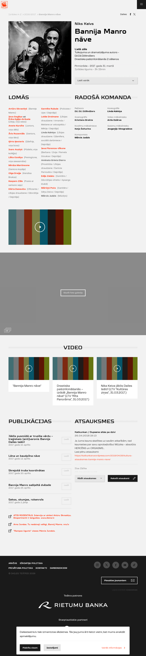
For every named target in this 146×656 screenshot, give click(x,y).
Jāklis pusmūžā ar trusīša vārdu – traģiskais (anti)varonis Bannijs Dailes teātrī (30, 439)
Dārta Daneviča (17, 189)
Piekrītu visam (30, 648)
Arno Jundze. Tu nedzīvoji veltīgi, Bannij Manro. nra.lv (41, 524)
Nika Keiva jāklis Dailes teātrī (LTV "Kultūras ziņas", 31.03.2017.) (116, 389)
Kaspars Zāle (15, 181)
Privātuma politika (20, 568)
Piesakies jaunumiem (119, 580)
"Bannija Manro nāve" (27, 385)
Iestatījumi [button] (52, 648)
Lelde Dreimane (50, 117)
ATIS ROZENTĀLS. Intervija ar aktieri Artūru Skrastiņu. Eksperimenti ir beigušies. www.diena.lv (42, 516)
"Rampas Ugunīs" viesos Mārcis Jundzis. (34, 531)
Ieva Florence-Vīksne (53, 148)
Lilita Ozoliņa (15, 157)
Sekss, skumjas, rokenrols (26, 499)
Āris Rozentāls (16, 134)
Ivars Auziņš (15, 149)
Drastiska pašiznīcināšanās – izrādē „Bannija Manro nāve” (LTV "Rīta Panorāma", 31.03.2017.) (73, 392)
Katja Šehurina (83, 129)
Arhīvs (12, 563)
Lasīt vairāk (106, 80)
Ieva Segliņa (15, 117)
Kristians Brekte (84, 120)
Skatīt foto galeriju (73, 293)
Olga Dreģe (14, 173)
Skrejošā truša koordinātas (26, 470)
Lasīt (66, 439)
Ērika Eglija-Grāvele (19, 119)
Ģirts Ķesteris (16, 142)
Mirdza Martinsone (19, 165)
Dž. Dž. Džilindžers (85, 111)
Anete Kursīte (16, 126)
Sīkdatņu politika (31, 563)
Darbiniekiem (58, 568)
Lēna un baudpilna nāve (24, 456)
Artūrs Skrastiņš (17, 109)
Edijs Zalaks (47, 176)
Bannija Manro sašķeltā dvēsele (29, 485)
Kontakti (41, 568)
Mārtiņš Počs (48, 188)
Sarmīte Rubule (49, 109)
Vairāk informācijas (114, 647)
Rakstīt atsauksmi (123, 478)
